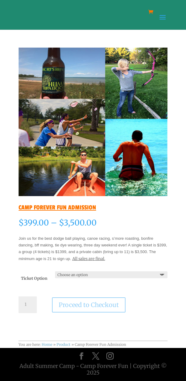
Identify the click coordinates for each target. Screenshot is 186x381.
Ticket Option (34, 278)
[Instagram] (110, 356)
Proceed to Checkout (89, 305)
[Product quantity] (28, 304)
